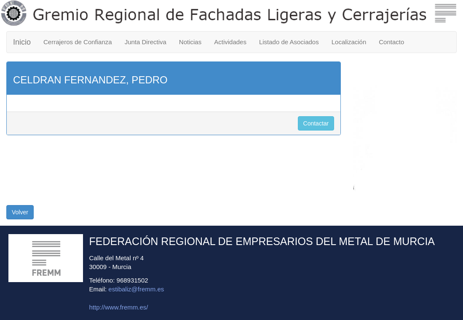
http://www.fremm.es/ (118, 307)
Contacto (391, 41)
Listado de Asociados (289, 41)
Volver (20, 212)
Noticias (190, 41)
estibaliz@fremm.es (136, 289)
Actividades (230, 41)
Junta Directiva (145, 41)
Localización (349, 41)
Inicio (22, 42)
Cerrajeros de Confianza (77, 41)
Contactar (316, 123)
